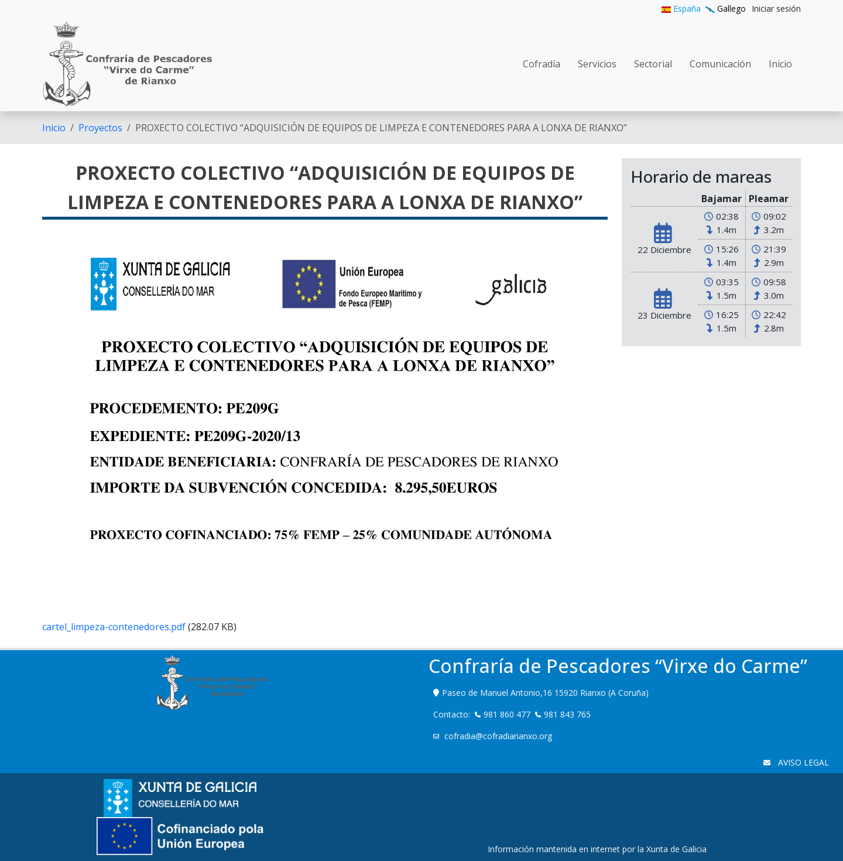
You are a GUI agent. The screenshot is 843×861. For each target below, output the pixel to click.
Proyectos (100, 127)
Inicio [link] (780, 63)
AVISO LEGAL (802, 762)
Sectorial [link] (653, 63)
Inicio (54, 127)
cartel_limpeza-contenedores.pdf (114, 626)
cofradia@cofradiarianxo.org (499, 736)
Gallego (725, 8)
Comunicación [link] (720, 63)
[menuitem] (776, 8)
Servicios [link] (597, 63)
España (681, 8)
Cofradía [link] (541, 63)
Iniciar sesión (776, 8)
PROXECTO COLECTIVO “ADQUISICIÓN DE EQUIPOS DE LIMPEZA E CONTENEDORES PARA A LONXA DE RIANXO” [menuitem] (381, 127)
